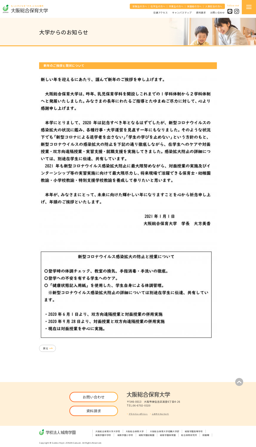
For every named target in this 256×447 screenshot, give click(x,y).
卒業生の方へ (176, 6)
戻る (45, 348)
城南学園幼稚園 (146, 435)
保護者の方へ (194, 6)
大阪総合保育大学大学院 (107, 431)
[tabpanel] (128, 208)
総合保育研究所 (189, 435)
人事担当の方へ (213, 6)
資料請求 (201, 12)
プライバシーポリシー (138, 413)
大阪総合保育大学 (135, 431)
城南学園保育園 (168, 435)
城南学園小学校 (125, 435)
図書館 (205, 435)
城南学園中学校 (103, 435)
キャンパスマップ (182, 12)
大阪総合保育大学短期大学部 (164, 431)
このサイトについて (160, 413)
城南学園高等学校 (194, 431)
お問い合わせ (217, 12)
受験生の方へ (139, 6)
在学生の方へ (158, 6)
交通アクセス (160, 12)
